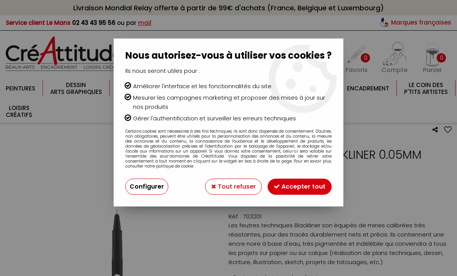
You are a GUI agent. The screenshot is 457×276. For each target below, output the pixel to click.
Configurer (147, 186)
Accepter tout (299, 186)
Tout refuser (233, 186)
